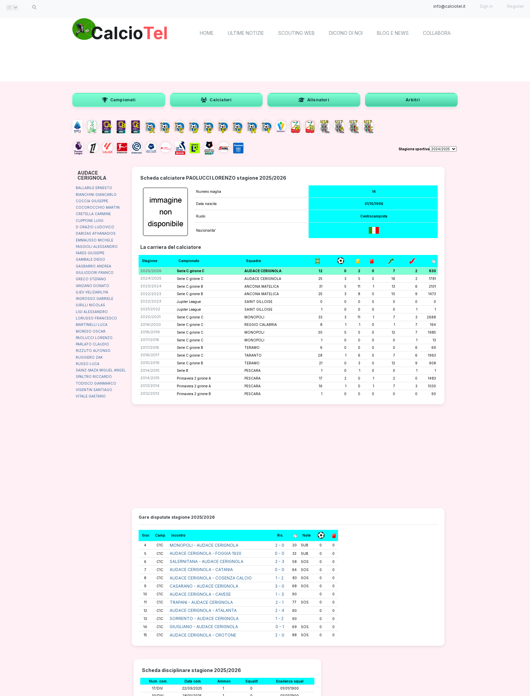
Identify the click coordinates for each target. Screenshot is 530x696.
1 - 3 (279, 594)
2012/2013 (149, 393)
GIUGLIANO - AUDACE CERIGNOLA (204, 626)
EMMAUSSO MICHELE (94, 240)
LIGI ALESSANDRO (92, 312)
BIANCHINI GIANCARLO (96, 194)
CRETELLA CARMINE (93, 214)
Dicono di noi (346, 33)
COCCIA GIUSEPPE (92, 201)
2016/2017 (149, 355)
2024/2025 (151, 278)
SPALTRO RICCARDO (94, 377)
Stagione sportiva (414, 149)
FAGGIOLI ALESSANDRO (97, 246)
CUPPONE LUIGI (89, 220)
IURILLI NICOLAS (90, 305)
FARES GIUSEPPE (90, 253)
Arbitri (413, 99)
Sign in (486, 6)
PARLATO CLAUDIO (92, 344)
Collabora (437, 33)
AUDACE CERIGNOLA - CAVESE (200, 594)
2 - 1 (279, 602)
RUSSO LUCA (87, 364)
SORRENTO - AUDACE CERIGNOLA (204, 618)
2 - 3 (279, 561)
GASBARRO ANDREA (93, 266)
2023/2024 (151, 286)
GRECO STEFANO (91, 279)
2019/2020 (150, 324)
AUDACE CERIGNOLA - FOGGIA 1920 (205, 553)
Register (515, 6)
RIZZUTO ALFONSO (93, 351)
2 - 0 (279, 545)
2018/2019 (150, 332)
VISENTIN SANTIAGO (94, 390)
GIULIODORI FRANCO (95, 272)
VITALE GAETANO (91, 396)
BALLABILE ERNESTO (94, 188)
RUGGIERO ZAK (89, 357)
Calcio (129, 32)
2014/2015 (150, 370)
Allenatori (313, 99)
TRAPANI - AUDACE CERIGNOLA (201, 602)
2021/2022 (150, 309)
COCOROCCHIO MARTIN (98, 207)
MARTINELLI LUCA (91, 325)
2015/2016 (150, 362)
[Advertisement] (265, 64)
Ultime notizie (246, 33)
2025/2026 (151, 270)
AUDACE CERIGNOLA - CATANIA (201, 569)
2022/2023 (150, 293)
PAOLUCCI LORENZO (94, 338)
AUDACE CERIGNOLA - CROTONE (203, 635)
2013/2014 (150, 385)
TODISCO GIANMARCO (96, 383)
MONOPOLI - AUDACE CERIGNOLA (204, 545)
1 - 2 (279, 578)
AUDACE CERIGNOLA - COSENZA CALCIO (211, 578)
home (207, 33)
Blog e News (393, 33)
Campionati (119, 99)
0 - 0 (279, 553)
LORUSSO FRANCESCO (96, 318)
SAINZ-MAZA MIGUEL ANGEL (101, 370)
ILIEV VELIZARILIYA (92, 292)
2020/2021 (150, 316)
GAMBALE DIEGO (90, 259)
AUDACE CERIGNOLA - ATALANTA (203, 610)
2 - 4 (279, 610)
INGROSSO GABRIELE (94, 299)
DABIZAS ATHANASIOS (96, 233)
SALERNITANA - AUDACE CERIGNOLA (206, 561)
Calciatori (216, 99)
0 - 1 (279, 626)
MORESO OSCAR (90, 331)
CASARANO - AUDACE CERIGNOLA (204, 586)
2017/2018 (149, 339)
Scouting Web (296, 33)
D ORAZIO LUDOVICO (95, 227)
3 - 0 (279, 586)
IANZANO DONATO (92, 286)
